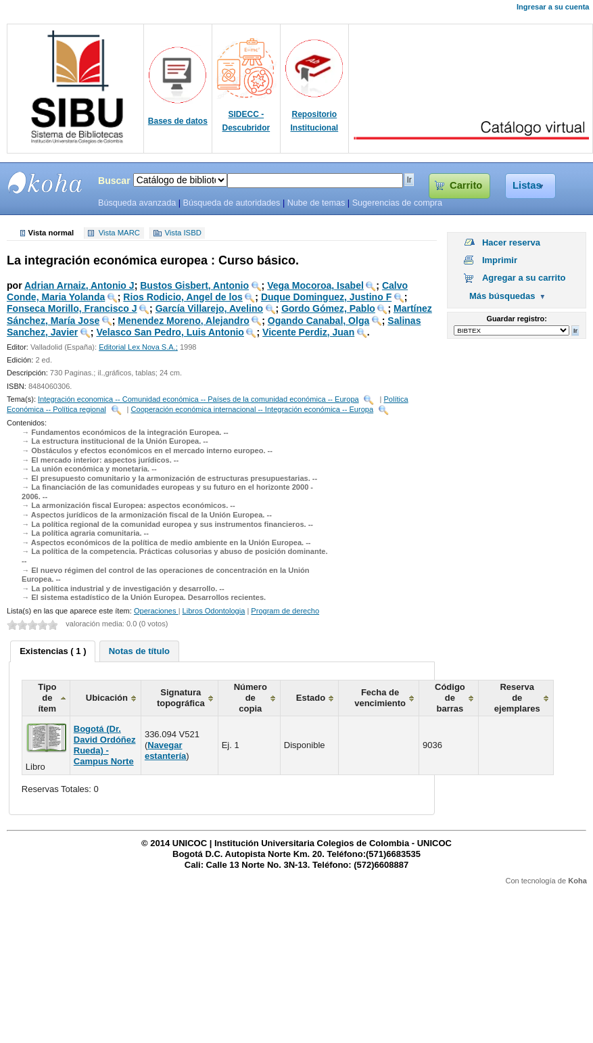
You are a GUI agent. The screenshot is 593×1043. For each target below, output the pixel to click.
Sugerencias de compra (397, 203)
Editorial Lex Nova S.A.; (138, 347)
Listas (527, 185)
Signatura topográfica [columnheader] (181, 697)
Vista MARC (119, 233)
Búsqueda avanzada (137, 203)
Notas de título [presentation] (139, 651)
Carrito (466, 185)
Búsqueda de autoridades (231, 203)
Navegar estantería (165, 750)
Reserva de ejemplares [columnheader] (517, 698)
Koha (577, 881)
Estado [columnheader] (310, 698)
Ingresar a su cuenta (553, 7)
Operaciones (156, 611)
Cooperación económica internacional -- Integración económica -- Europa (252, 409)
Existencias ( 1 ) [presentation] (53, 651)
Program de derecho (285, 611)
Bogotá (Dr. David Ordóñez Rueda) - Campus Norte (105, 745)
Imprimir (499, 260)
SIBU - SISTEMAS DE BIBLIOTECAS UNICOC (45, 182)
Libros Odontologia (214, 611)
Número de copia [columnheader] (250, 698)
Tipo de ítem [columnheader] (47, 698)
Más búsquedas (502, 296)
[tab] (52, 651)
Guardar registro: (517, 319)
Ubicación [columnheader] (107, 698)
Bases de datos (178, 121)
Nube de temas (316, 203)
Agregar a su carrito (524, 278)
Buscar (114, 180)
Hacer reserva (511, 242)
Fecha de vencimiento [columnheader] (380, 697)
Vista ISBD (182, 233)
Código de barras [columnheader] (450, 698)
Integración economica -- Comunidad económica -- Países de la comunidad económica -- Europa (198, 399)
